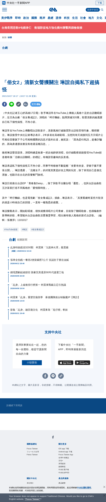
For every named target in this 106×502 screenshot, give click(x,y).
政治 (26, 17)
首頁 (4, 37)
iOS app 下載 (64, 449)
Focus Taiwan (32, 449)
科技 (67, 17)
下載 (99, 3)
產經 (50, 17)
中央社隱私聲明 (84, 487)
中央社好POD (64, 473)
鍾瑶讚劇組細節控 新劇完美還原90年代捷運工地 (37, 272)
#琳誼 (24, 229)
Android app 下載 (65, 452)
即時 (18, 17)
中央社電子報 (64, 470)
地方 (91, 17)
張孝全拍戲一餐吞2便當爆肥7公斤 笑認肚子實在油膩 (39, 260)
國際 (34, 17)
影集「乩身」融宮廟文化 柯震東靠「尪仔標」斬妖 (39, 309)
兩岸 (42, 17)
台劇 (12, 240)
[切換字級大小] (25, 104)
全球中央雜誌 (64, 458)
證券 (58, 17)
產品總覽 (62, 483)
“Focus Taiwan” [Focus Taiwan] (32, 499)
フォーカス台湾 (33, 452)
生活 (75, 17)
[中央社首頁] (53, 9)
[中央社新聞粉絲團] (53, 437)
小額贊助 (32, 362)
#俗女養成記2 (37, 229)
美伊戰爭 (7, 17)
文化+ (61, 461)
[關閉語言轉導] (104, 495)
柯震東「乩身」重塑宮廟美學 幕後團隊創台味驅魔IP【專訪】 (45, 297)
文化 (99, 17)
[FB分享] (4, 104)
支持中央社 (93, 10)
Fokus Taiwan (32, 455)
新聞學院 (62, 467)
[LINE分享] (11, 104)
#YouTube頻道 (11, 229)
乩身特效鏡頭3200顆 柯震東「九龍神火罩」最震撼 (39, 247)
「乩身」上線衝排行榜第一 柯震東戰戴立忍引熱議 (38, 284)
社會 (83, 17)
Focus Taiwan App (66, 455)
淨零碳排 (62, 464)
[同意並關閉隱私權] (104, 487)
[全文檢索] (102, 9)
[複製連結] (18, 104)
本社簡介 (30, 483)
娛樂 (10, 37)
